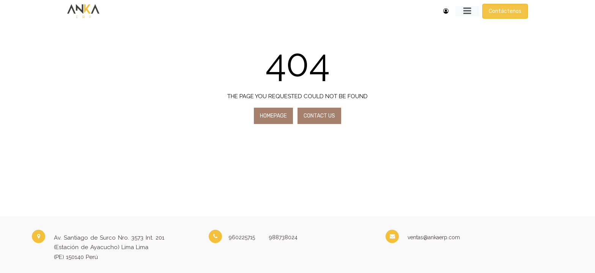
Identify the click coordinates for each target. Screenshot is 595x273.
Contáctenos (505, 11)
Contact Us (319, 116)
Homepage (273, 116)
